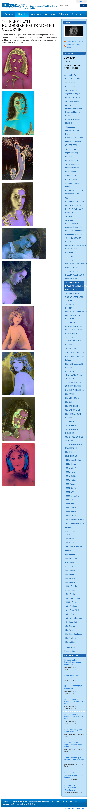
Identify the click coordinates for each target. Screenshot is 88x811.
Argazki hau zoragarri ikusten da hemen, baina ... (74, 760)
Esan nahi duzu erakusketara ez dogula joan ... (73, 775)
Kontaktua (80, 808)
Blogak (22, 14)
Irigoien (67, 22)
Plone (24, 804)
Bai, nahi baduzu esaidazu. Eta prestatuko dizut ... (74, 701)
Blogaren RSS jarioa (75, 41)
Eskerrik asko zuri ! (71, 675)
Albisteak (50, 14)
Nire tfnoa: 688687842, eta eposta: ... (73, 687)
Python (33, 804)
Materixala (35, 14)
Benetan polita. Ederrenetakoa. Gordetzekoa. (70, 788)
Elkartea (63, 14)
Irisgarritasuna (69, 808)
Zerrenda (77, 14)
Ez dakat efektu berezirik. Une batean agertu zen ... (72, 662)
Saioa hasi (81, 1)
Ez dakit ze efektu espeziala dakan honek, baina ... (73, 745)
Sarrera (9, 14)
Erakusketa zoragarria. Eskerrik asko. (73, 731)
